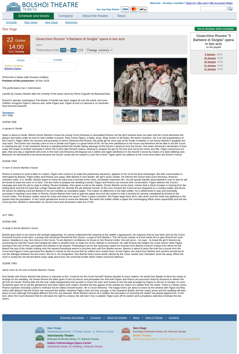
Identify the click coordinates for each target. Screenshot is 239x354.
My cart (202, 3)
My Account (217, 3)
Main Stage (31, 22)
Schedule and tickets (33, 16)
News (121, 16)
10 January (210, 58)
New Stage (51, 22)
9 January (210, 54)
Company (65, 16)
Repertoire (71, 22)
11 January (210, 65)
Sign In (191, 3)
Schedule (11, 22)
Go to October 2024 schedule (216, 28)
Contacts (174, 317)
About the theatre (95, 16)
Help (229, 3)
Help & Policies (154, 317)
